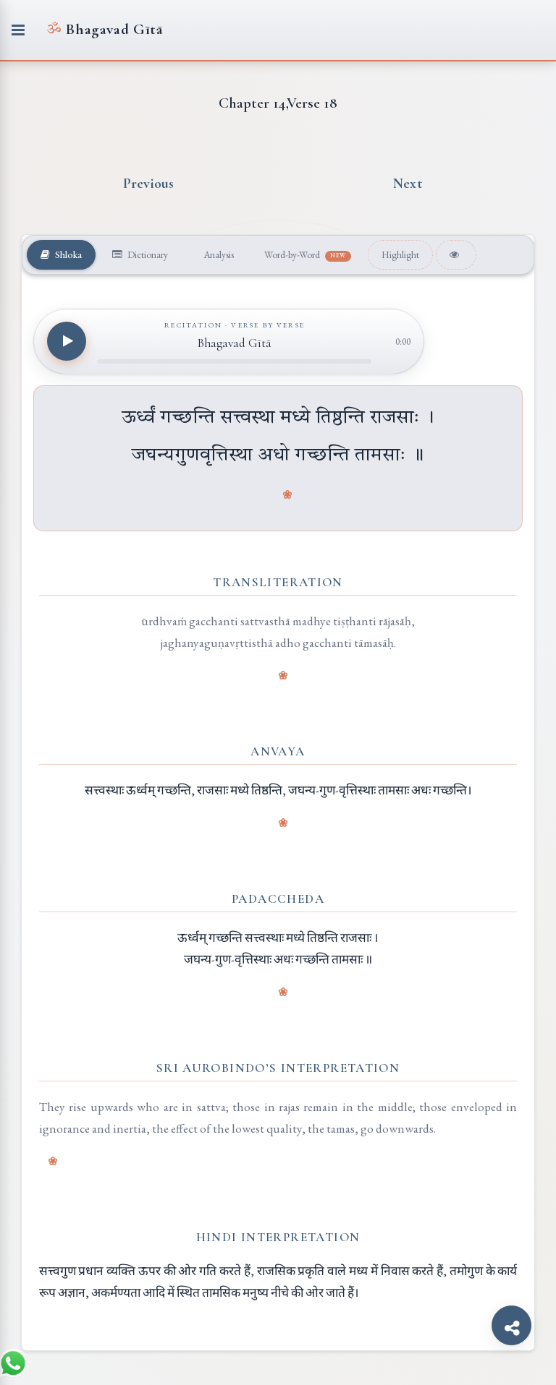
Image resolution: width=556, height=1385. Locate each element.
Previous (148, 183)
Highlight (400, 254)
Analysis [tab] (217, 254)
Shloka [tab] (61, 254)
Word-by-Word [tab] (307, 255)
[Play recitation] (66, 341)
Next (407, 183)
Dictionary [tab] (140, 254)
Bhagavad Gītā (104, 29)
